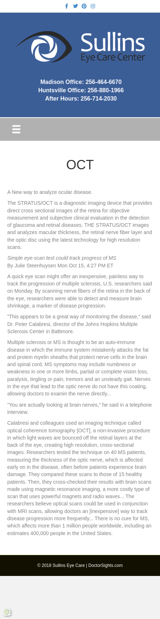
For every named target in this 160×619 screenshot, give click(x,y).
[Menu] (16, 129)
